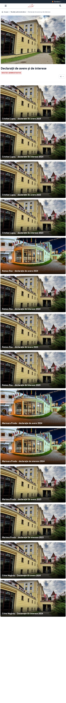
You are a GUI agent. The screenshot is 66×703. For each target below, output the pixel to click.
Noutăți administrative (18, 12)
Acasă (6, 12)
